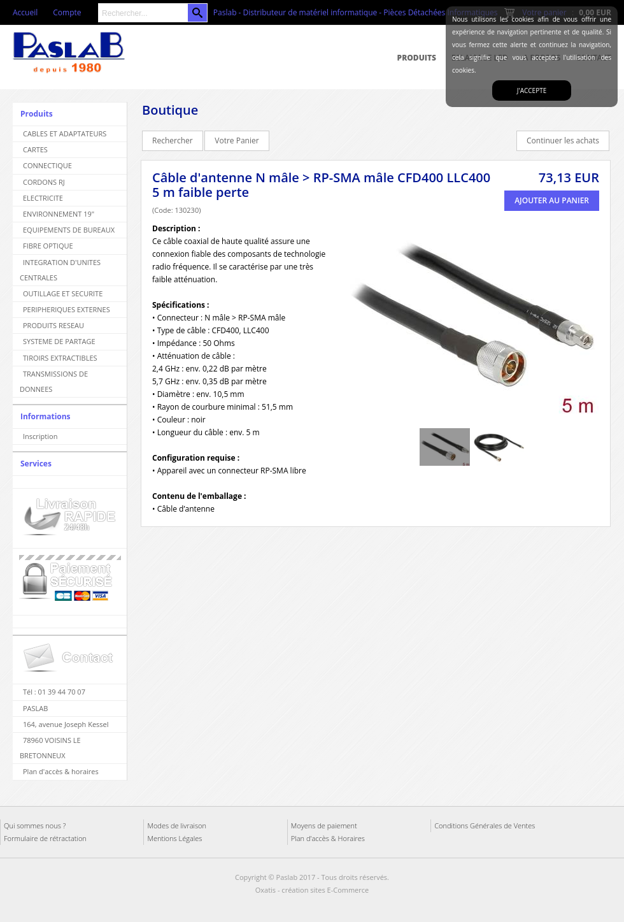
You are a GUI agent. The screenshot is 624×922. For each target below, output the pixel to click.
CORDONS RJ (44, 182)
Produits (416, 57)
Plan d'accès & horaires (61, 771)
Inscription (40, 436)
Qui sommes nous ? (35, 825)
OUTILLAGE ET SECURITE (63, 293)
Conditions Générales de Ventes (484, 825)
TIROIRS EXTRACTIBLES (60, 358)
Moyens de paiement (324, 825)
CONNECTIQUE (47, 165)
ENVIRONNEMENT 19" (58, 214)
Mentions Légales (174, 838)
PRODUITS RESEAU (53, 325)
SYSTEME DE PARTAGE (59, 341)
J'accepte (531, 90)
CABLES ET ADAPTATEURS (64, 133)
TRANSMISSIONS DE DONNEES (54, 381)
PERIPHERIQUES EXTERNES (66, 309)
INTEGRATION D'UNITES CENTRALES (60, 269)
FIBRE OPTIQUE (48, 245)
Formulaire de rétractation (45, 838)
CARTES (35, 149)
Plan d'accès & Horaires (328, 838)
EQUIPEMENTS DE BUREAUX (69, 229)
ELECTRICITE (43, 198)
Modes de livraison (176, 825)
